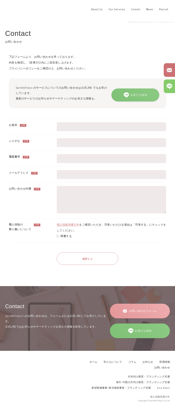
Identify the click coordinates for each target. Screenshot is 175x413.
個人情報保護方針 (68, 224)
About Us (97, 9)
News (149, 9)
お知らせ (148, 361)
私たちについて (113, 361)
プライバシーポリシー (23, 68)
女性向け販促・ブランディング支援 (149, 376)
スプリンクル (20, 9)
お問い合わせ (162, 367)
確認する (87, 258)
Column (135, 9)
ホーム (93, 361)
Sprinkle (17, 363)
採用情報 (164, 361)
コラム (132, 361)
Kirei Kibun (163, 387)
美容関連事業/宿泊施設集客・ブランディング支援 (121, 387)
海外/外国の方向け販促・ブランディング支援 (143, 382)
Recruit (163, 9)
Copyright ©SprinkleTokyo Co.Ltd (154, 401)
